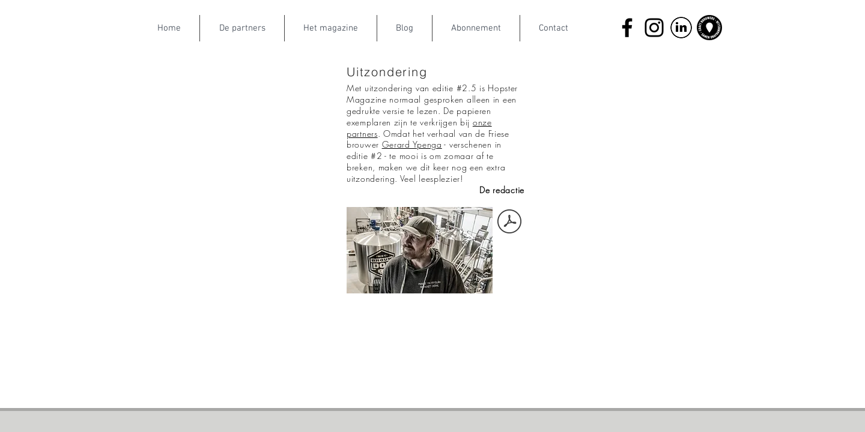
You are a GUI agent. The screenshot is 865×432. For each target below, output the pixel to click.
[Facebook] (627, 27)
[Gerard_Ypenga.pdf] (509, 223)
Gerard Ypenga (412, 144)
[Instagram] (654, 27)
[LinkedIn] (681, 27)
